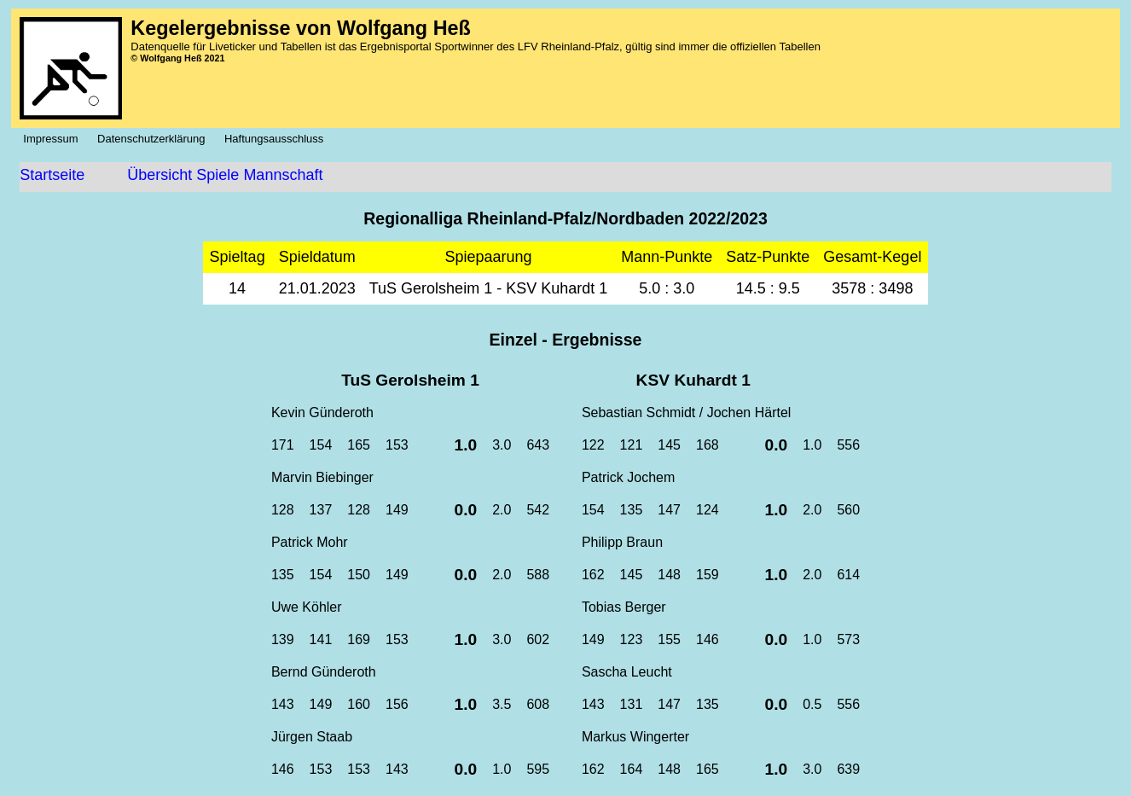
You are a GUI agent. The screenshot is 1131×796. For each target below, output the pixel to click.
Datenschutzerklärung (155, 138)
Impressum (55, 138)
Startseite (52, 174)
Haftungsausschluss (278, 138)
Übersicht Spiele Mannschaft (224, 174)
